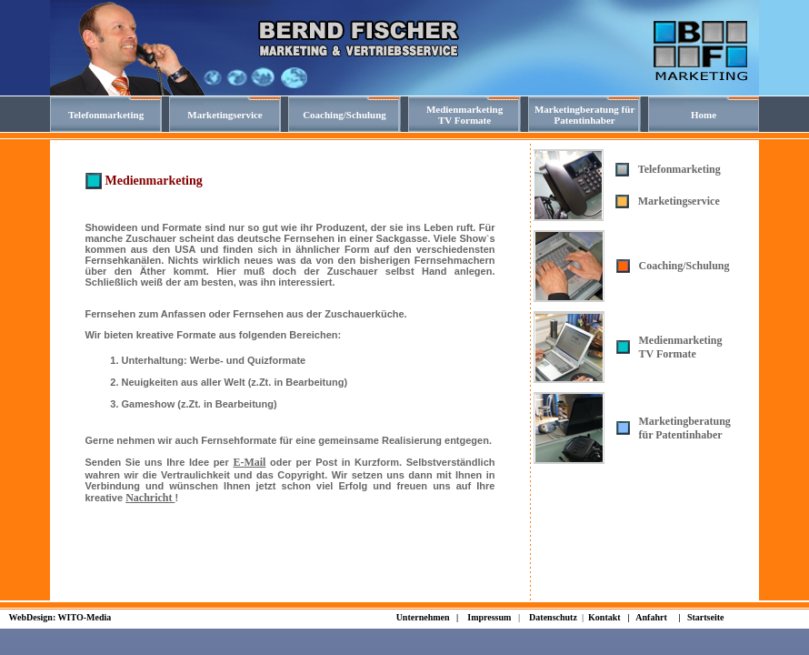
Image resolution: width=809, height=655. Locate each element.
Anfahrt (650, 617)
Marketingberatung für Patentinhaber (685, 428)
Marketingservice (679, 201)
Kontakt (605, 617)
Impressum (489, 617)
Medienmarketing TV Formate (681, 347)
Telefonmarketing (679, 169)
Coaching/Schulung (684, 265)
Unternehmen (423, 617)
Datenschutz (553, 617)
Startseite (705, 617)
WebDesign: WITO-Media (60, 617)
